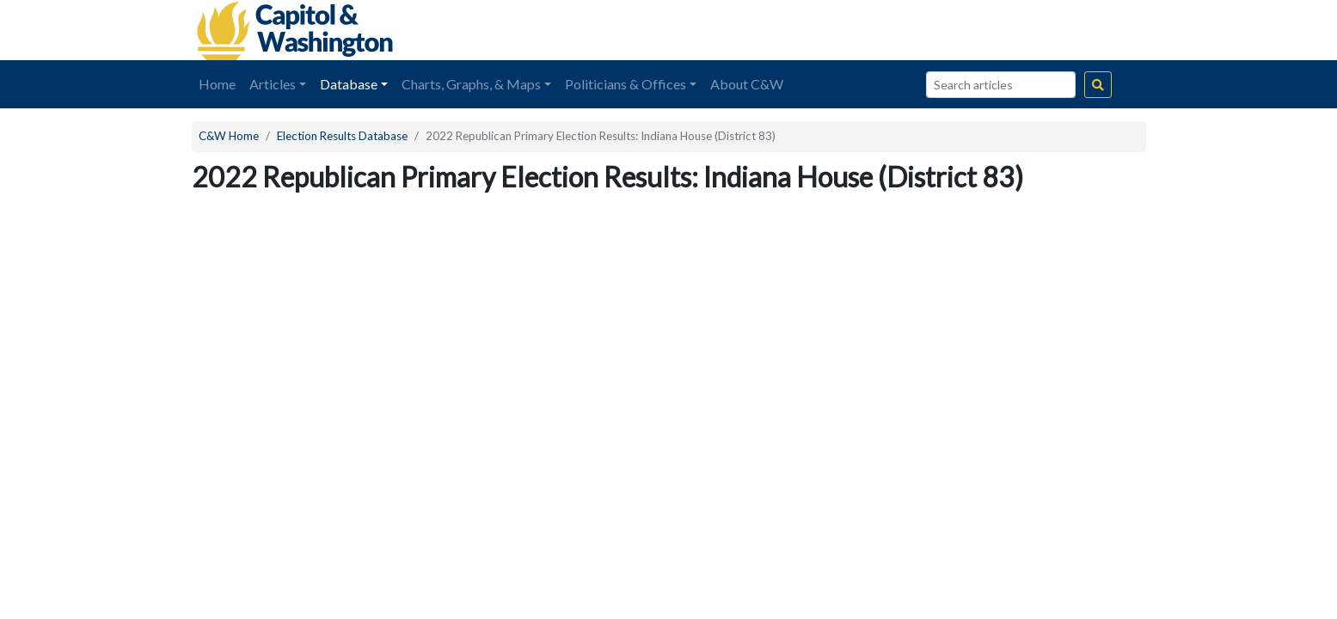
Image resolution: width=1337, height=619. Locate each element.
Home (217, 84)
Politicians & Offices (625, 84)
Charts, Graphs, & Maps (471, 84)
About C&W (746, 84)
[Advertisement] (953, 30)
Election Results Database (342, 136)
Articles (272, 84)
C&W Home (229, 136)
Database (348, 84)
